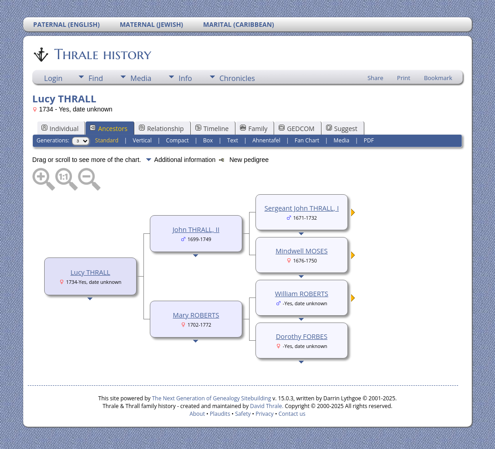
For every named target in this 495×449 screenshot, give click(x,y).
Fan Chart (307, 140)
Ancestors (108, 128)
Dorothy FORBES (301, 336)
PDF (369, 140)
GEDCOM (296, 128)
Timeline (212, 128)
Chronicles (237, 78)
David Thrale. (266, 406)
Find (95, 78)
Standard (106, 140)
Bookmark (438, 78)
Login (53, 78)
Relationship (161, 128)
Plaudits (220, 414)
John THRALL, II (196, 229)
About (197, 414)
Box (208, 140)
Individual (60, 128)
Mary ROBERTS (196, 314)
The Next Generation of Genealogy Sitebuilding (211, 398)
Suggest (341, 128)
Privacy (264, 414)
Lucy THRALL (90, 272)
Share (375, 78)
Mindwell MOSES (301, 250)
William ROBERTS (301, 293)
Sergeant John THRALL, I (302, 207)
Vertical (142, 140)
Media (140, 78)
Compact (177, 140)
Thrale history (102, 54)
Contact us (292, 414)
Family (253, 128)
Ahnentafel (266, 140)
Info (185, 78)
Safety (242, 414)
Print (403, 78)
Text (232, 140)
